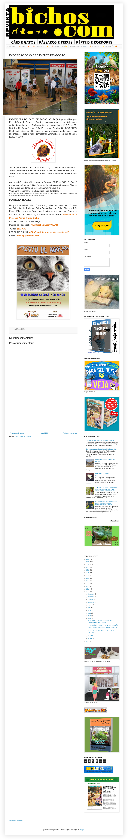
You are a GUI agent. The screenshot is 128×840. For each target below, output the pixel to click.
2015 (88, 589)
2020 (88, 575)
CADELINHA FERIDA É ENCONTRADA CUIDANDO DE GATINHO (100, 621)
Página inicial (44, 433)
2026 (88, 559)
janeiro (90, 638)
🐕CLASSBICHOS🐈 (40, 46)
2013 (88, 642)
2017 (88, 583)
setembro (91, 602)
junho (90, 610)
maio (89, 613)
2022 (88, 570)
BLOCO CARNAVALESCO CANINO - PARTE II (102, 628)
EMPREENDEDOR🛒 (78, 46)
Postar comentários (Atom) (23, 436)
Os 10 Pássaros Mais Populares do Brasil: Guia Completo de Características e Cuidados (106, 503)
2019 (88, 578)
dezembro (91, 594)
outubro (90, 599)
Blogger (81, 829)
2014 (88, 592)
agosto (90, 605)
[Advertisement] (43, 413)
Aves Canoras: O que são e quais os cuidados (100, 440)
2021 (88, 573)
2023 (88, 567)
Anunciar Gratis (98, 772)
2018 (88, 581)
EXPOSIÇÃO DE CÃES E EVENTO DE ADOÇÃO (103, 625)
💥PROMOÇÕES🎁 (110, 46)
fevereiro (91, 636)
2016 (88, 586)
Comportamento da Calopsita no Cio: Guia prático (101, 449)
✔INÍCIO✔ (11, 46)
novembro (91, 597)
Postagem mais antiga (70, 433)
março (90, 618)
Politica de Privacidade (16, 821)
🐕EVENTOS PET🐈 (59, 46)
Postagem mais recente (17, 433)
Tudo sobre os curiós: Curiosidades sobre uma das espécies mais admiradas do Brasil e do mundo (106, 489)
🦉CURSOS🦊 (24, 46)
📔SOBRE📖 (94, 46)
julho (89, 607)
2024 (88, 564)
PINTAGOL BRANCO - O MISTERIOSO (103, 474)
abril (89, 616)
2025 (88, 562)
